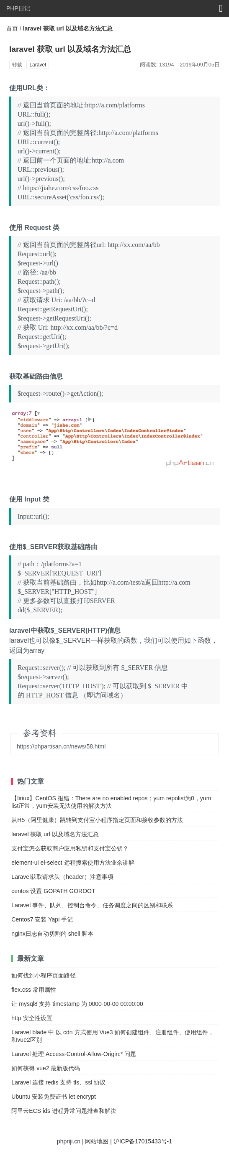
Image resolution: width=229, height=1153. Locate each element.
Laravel (37, 65)
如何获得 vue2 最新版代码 (45, 1068)
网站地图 (96, 1141)
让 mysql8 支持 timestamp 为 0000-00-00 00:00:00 (77, 1003)
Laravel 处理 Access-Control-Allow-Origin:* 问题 (73, 1054)
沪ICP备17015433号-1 (142, 1141)
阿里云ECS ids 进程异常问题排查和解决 (63, 1110)
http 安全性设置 (31, 1018)
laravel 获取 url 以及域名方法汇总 (54, 834)
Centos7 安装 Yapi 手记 (42, 919)
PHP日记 (18, 8)
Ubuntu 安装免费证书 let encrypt (53, 1096)
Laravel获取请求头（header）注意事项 (62, 876)
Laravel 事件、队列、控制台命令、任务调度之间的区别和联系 (92, 905)
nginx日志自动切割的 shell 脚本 (52, 933)
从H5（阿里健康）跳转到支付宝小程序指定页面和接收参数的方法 (97, 820)
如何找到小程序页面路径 (43, 975)
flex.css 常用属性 (33, 989)
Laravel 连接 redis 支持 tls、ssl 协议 (58, 1082)
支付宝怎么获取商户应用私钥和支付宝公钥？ (70, 848)
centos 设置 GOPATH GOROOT (53, 891)
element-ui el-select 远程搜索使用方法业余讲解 (72, 862)
